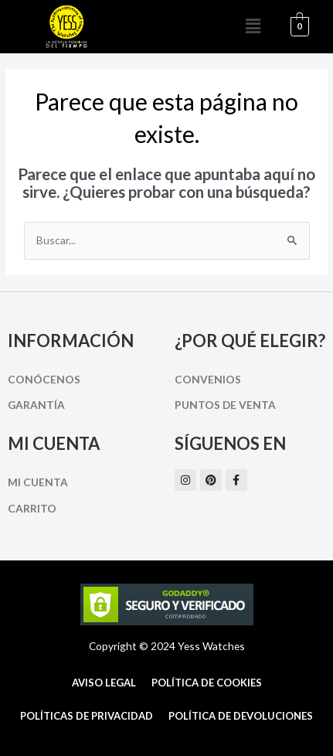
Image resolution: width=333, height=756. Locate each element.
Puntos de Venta (225, 404)
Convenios (208, 379)
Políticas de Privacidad (86, 716)
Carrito (32, 508)
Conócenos (44, 379)
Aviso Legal (104, 682)
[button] (253, 26)
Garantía (36, 404)
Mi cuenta (38, 482)
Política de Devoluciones (240, 716)
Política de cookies (206, 682)
